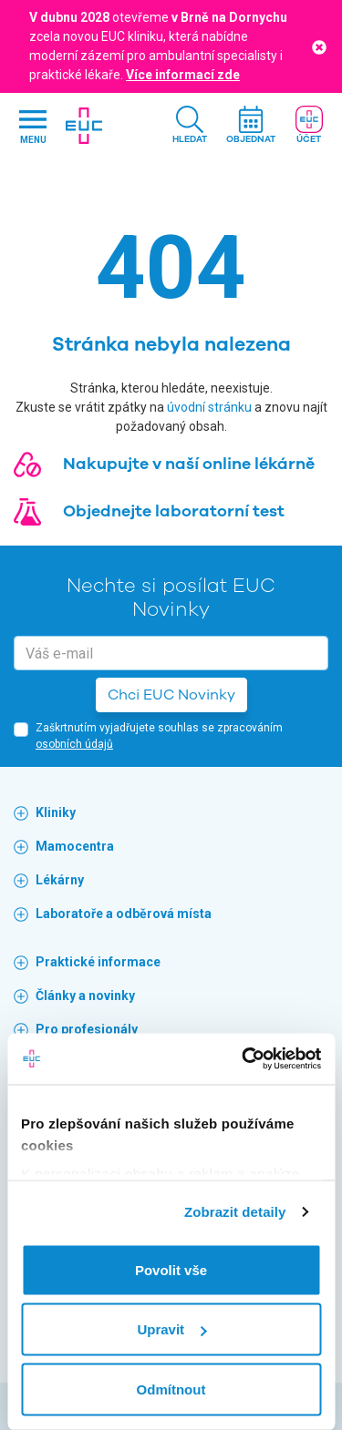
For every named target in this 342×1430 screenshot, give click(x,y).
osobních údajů (74, 744)
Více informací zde (183, 74)
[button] (189, 126)
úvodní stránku (209, 407)
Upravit (171, 1329)
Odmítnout (171, 1388)
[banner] (83, 125)
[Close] (319, 46)
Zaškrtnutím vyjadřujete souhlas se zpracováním (159, 736)
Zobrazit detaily (235, 1212)
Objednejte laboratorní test (174, 511)
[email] (171, 653)
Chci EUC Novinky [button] (171, 695)
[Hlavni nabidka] (32, 126)
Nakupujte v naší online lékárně (189, 464)
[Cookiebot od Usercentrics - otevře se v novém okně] (243, 1059)
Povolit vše (171, 1269)
